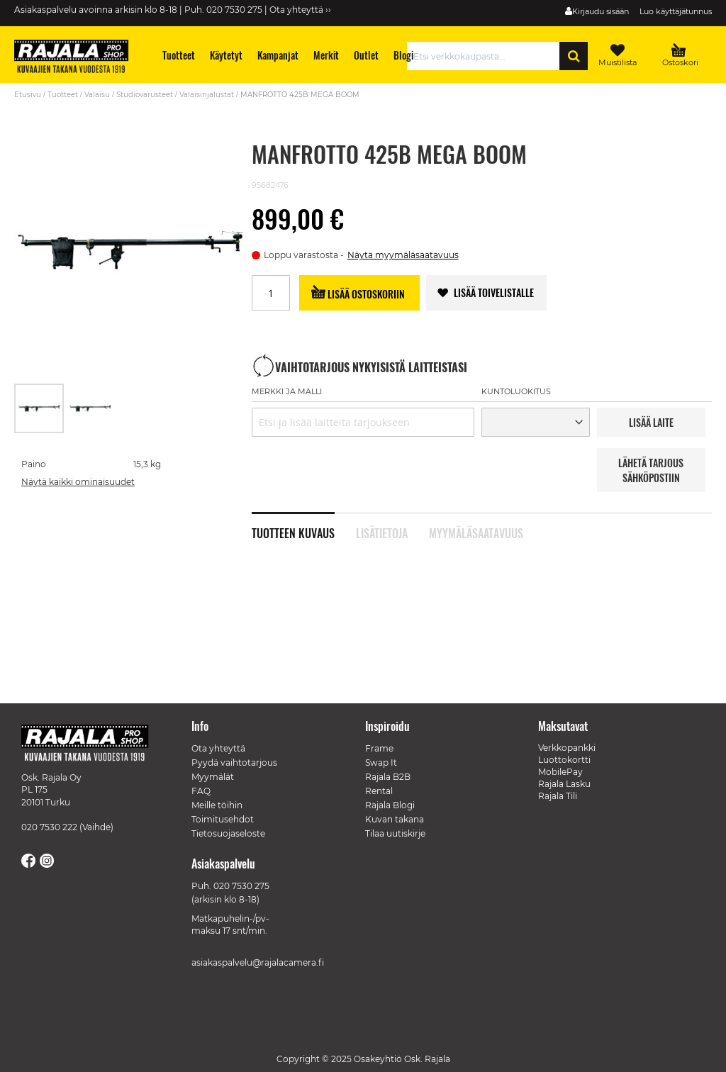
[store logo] (78, 58)
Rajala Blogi (390, 805)
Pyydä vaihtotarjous (234, 762)
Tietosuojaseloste (228, 833)
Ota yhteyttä (218, 748)
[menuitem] (179, 55)
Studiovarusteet (144, 94)
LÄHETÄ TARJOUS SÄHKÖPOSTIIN (650, 470)
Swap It (381, 762)
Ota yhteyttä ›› (300, 9)
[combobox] (486, 56)
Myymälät (212, 776)
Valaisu (97, 94)
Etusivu (27, 94)
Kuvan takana (394, 819)
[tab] (304, 525)
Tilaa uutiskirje (395, 833)
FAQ (201, 791)
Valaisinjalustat (206, 94)
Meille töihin (216, 805)
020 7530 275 (241, 886)
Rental (379, 791)
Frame (379, 748)
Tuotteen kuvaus (293, 532)
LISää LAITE (651, 422)
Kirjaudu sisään (600, 11)
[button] (90, 408)
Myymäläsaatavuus (476, 532)
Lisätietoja (382, 532)
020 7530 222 (49, 827)
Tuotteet (63, 94)
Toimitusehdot (222, 819)
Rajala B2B (388, 776)
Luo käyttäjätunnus (676, 11)
